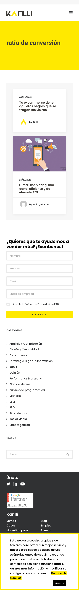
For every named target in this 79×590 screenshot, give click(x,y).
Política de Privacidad (37, 304)
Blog (44, 521)
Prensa (46, 530)
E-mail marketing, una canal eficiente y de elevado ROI (36, 205)
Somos (11, 521)
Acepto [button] (59, 583)
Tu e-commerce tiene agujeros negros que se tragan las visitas (37, 106)
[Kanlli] (19, 13)
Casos (10, 525)
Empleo (46, 525)
